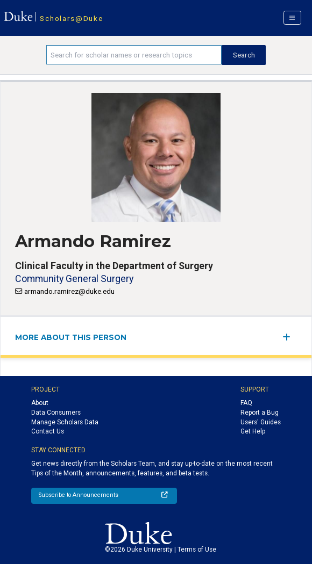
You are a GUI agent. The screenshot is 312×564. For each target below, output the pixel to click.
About (39, 403)
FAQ (246, 403)
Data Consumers (56, 412)
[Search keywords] (134, 54)
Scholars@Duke (71, 18)
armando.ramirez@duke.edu (69, 291)
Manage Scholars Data (64, 422)
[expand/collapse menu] (290, 337)
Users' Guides (260, 422)
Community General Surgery (74, 278)
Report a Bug (259, 412)
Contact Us (47, 431)
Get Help (252, 431)
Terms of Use (197, 549)
